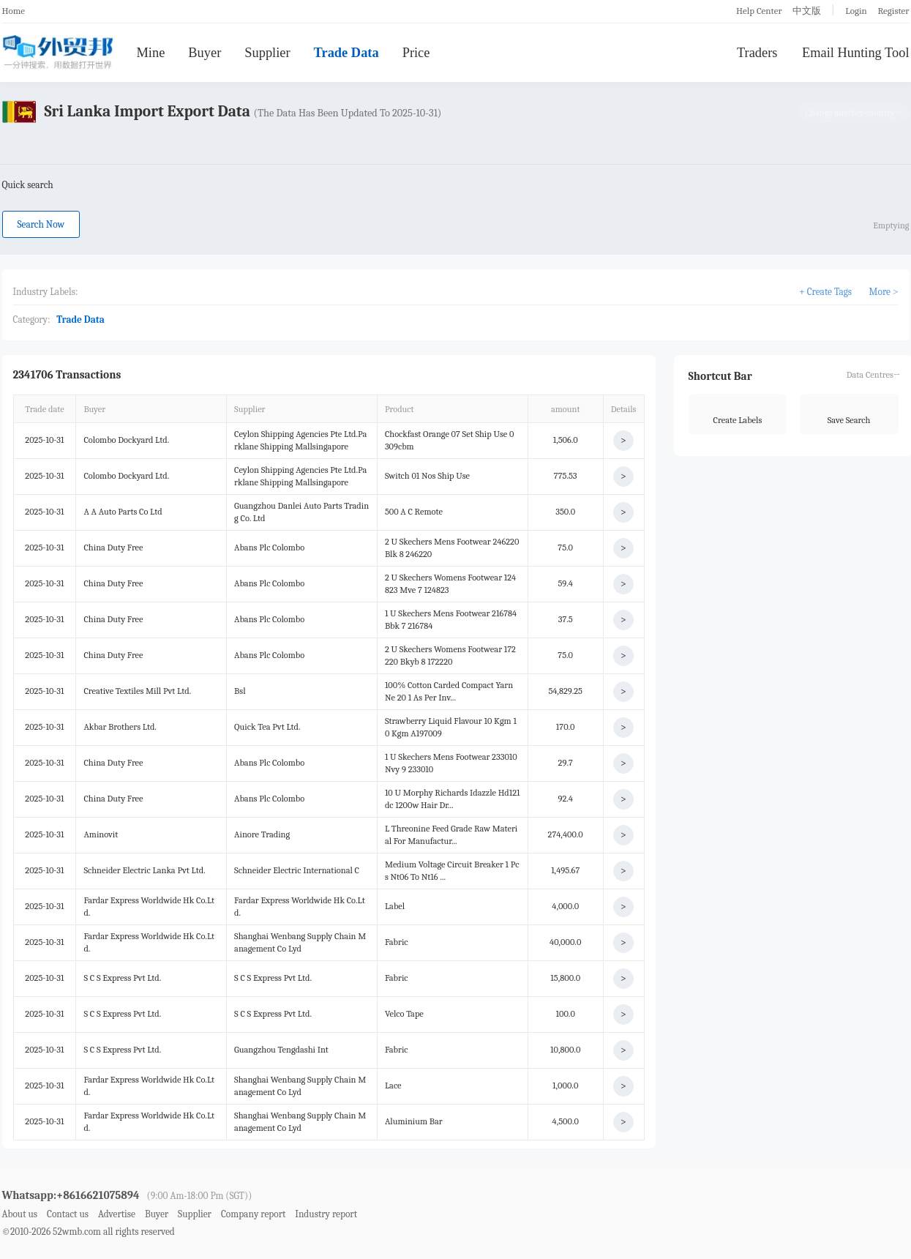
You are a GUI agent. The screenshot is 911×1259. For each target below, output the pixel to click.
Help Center (759, 10)
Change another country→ (854, 113)
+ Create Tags (825, 291)
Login (856, 10)
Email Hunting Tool (856, 52)
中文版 (806, 10)
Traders (757, 52)
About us (20, 1213)
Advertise (116, 1213)
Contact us (68, 1213)
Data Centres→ (874, 375)
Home (14, 10)
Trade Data (346, 52)
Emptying (891, 225)
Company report (253, 1213)
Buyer (204, 52)
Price (416, 52)
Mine (151, 52)
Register (893, 10)
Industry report (326, 1213)
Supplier (267, 52)
